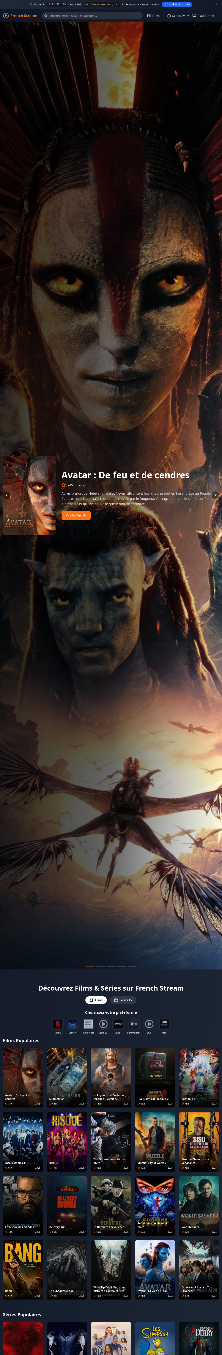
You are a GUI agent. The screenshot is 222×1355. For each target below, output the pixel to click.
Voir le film (76, 515)
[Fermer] (217, 4)
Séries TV (123, 1000)
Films (96, 1000)
